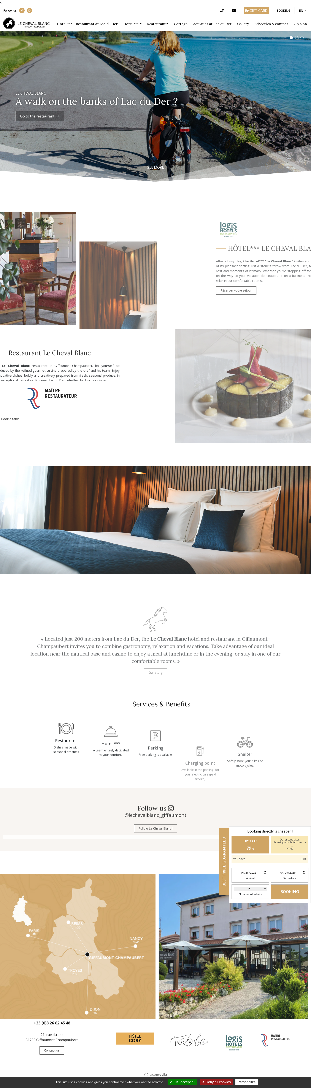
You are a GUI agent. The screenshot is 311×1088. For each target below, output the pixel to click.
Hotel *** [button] (131, 24)
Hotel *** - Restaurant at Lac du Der (87, 24)
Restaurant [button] (156, 24)
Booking (283, 10)
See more (155, 167)
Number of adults (250, 894)
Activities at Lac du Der (212, 24)
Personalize (247, 1082)
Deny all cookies (216, 1082)
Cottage (180, 24)
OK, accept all (182, 1082)
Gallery (243, 24)
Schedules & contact (271, 24)
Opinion (300, 24)
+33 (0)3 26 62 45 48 (52, 1027)
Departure (290, 878)
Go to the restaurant (40, 116)
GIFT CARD (256, 10)
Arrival (250, 878)
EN (301, 10)
